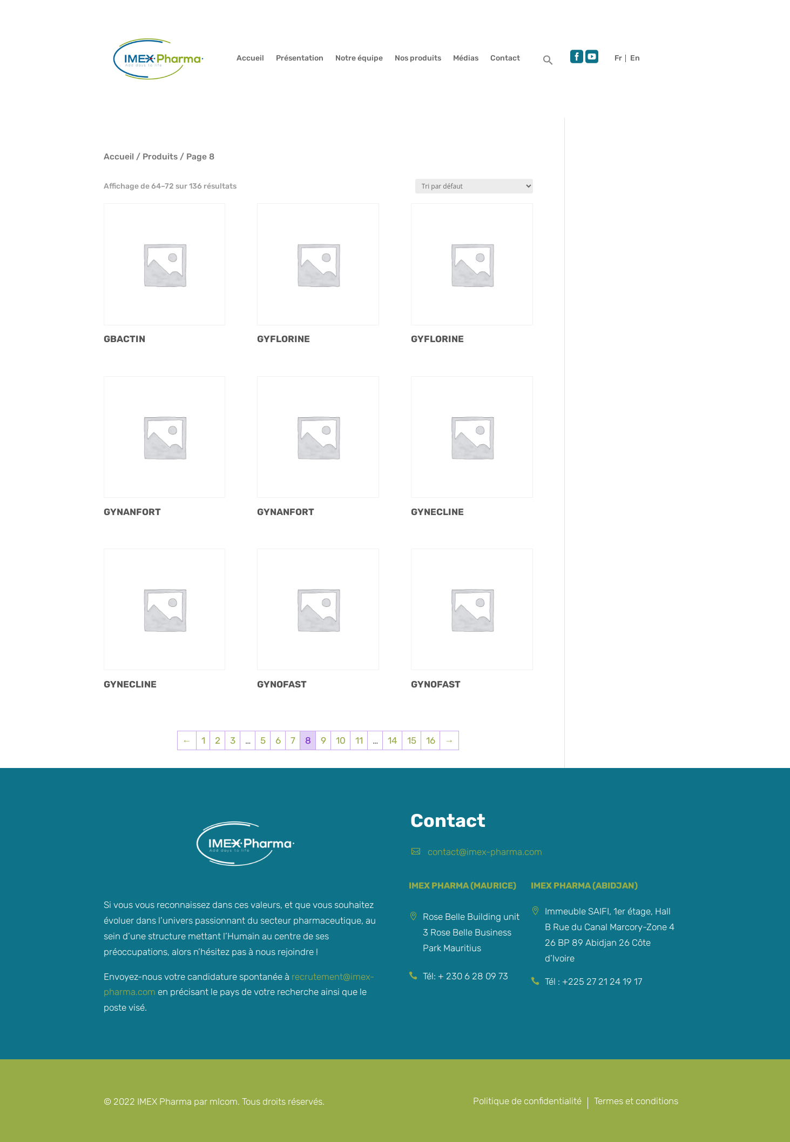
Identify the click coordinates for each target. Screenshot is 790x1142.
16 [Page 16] (430, 740)
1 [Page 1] (203, 740)
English (635, 58)
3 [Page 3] (232, 740)
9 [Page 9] (323, 740)
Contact (505, 59)
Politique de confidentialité (527, 1101)
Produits (160, 156)
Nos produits (418, 59)
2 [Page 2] (217, 740)
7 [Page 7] (293, 740)
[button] (548, 63)
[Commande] (474, 186)
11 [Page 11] (359, 740)
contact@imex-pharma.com (485, 851)
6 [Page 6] (278, 740)
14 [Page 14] (392, 740)
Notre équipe (359, 59)
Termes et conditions (636, 1101)
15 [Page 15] (411, 740)
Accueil (250, 59)
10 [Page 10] (341, 740)
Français (620, 58)
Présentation (299, 59)
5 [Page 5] (263, 740)
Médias (465, 59)
